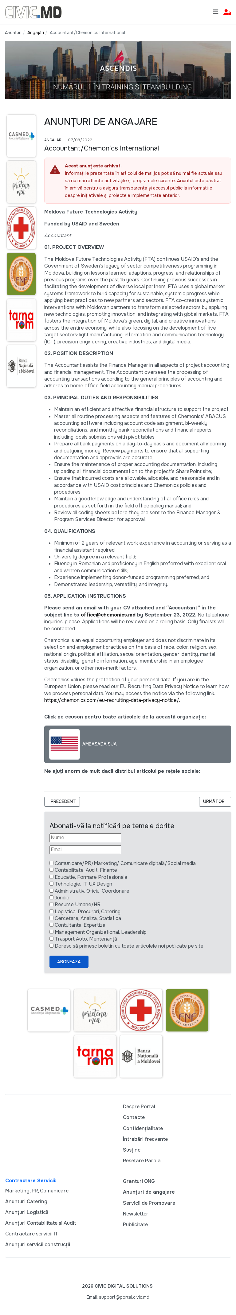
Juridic (62, 897)
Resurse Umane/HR (77, 904)
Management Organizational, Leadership (101, 932)
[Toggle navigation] (215, 12)
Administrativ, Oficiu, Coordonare (92, 891)
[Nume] (85, 837)
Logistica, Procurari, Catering (87, 911)
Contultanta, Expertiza (80, 925)
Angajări (53, 140)
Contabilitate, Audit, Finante (86, 870)
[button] (227, 12)
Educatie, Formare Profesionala (91, 877)
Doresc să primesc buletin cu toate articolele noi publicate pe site (129, 946)
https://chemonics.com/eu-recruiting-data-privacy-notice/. (112, 700)
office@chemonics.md (108, 615)
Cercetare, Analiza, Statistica (88, 918)
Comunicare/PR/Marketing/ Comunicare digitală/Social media (125, 863)
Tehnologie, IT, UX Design (83, 884)
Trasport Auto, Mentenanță (86, 939)
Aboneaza (69, 962)
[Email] (85, 849)
